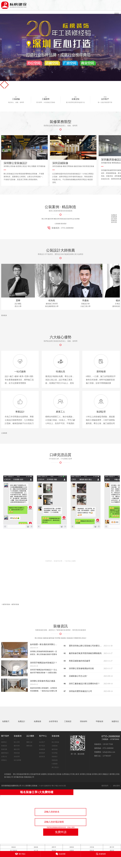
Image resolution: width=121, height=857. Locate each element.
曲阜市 (112, 845)
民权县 (92, 845)
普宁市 (112, 848)
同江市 (54, 848)
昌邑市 (54, 841)
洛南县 (36, 841)
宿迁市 (72, 848)
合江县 (36, 845)
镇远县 (13, 841)
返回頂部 (114, 222)
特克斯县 (92, 848)
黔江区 (112, 841)
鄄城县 (13, 848)
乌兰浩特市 (13, 845)
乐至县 (92, 841)
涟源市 (72, 845)
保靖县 (72, 841)
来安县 (36, 848)
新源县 (54, 845)
